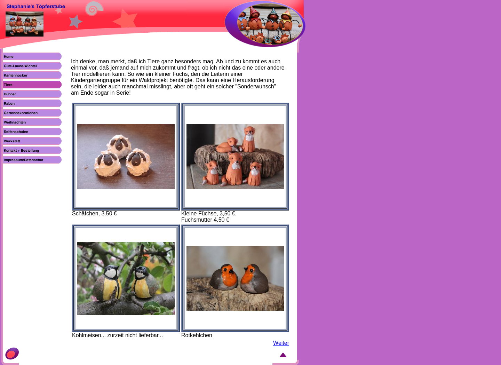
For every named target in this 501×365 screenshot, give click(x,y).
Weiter (281, 343)
